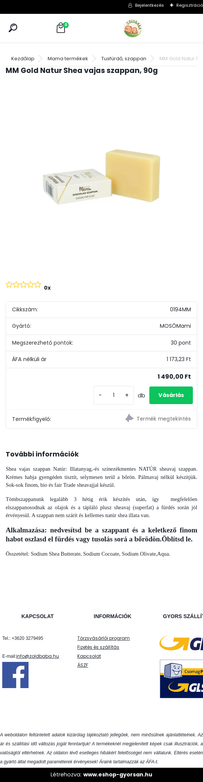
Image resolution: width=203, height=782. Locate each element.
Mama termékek (68, 58)
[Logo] (149, 28)
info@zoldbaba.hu (37, 656)
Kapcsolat (89, 656)
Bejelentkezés (149, 5)
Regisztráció (189, 5)
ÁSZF (82, 665)
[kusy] (114, 395)
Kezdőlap (23, 58)
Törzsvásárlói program (103, 638)
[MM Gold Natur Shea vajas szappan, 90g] (101, 177)
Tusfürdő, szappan (123, 58)
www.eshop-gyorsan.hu (117, 774)
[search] (13, 28)
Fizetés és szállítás (98, 647)
